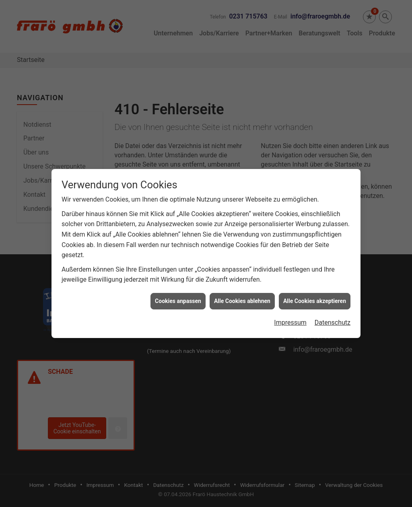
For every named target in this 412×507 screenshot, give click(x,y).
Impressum (290, 320)
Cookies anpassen (178, 298)
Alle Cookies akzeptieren (314, 298)
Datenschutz (332, 320)
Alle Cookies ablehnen (242, 298)
